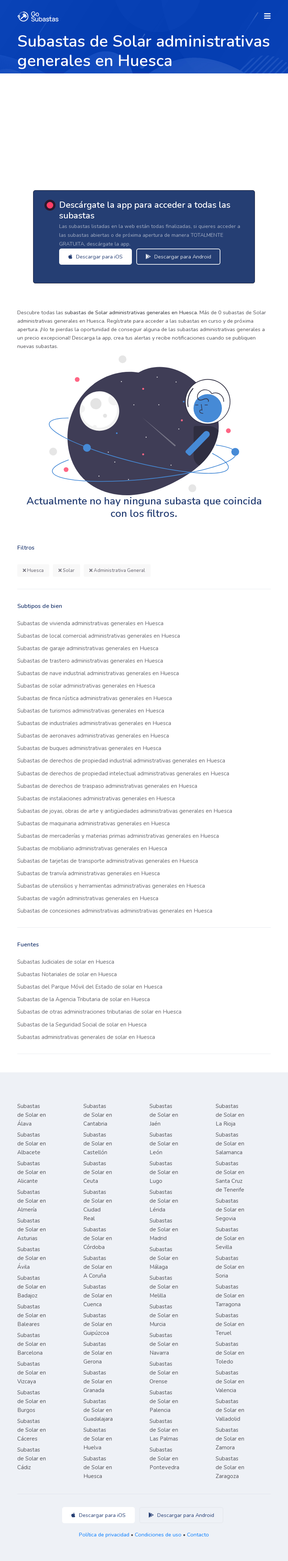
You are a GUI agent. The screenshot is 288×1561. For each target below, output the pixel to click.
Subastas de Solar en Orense (164, 1372)
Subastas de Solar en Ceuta (97, 1172)
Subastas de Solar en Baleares (31, 1315)
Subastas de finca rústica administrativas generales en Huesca (94, 698)
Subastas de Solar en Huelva (97, 1438)
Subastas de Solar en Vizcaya (31, 1372)
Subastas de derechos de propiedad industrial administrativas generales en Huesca (121, 760)
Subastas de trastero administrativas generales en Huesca (90, 660)
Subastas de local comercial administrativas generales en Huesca (98, 636)
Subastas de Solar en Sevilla (230, 1238)
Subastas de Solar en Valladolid (230, 1410)
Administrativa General (117, 570)
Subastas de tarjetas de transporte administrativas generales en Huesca (107, 861)
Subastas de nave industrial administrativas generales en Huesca (98, 673)
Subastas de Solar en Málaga (164, 1258)
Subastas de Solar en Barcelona (31, 1344)
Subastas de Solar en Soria (230, 1266)
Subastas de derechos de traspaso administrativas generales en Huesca (107, 786)
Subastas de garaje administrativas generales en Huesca (87, 648)
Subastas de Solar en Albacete (31, 1143)
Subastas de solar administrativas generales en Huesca (86, 685)
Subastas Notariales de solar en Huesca (67, 974)
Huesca (33, 570)
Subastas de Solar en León (164, 1143)
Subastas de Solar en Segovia (230, 1209)
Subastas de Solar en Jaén (164, 1114)
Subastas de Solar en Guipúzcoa (97, 1324)
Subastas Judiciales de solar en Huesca (65, 962)
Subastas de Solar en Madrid (164, 1229)
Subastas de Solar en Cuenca (97, 1295)
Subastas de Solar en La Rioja (230, 1114)
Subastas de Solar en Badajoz (31, 1286)
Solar (66, 570)
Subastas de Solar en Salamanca (230, 1143)
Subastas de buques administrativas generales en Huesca (89, 748)
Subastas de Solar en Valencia (230, 1381)
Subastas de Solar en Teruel (230, 1324)
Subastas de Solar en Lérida (164, 1200)
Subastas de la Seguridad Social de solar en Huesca (82, 1024)
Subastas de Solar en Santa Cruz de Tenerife (230, 1177)
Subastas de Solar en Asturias (31, 1229)
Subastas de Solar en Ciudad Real (97, 1205)
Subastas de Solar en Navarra (164, 1344)
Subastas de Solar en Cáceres (31, 1429)
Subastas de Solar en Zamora (230, 1438)
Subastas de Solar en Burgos (31, 1401)
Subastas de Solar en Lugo (164, 1172)
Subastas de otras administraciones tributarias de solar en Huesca (99, 1011)
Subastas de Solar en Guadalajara (98, 1410)
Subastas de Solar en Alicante (31, 1172)
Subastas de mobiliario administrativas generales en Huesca (92, 848)
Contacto (198, 1534)
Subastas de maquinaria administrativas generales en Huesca (93, 823)
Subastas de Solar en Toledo (230, 1352)
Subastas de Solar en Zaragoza (230, 1467)
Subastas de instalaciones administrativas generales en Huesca (96, 798)
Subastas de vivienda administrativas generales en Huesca (90, 623)
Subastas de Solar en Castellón (97, 1143)
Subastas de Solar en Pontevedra (164, 1458)
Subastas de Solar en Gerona (97, 1352)
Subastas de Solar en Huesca (97, 1467)
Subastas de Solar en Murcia (164, 1315)
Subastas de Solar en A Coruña (97, 1266)
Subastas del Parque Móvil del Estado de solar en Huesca (89, 986)
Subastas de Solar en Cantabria (97, 1114)
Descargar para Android (178, 256)
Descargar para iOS (95, 256)
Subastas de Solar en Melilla (164, 1286)
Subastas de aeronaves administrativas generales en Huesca (93, 735)
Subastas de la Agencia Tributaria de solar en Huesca (83, 999)
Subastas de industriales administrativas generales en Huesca (94, 723)
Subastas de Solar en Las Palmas (164, 1429)
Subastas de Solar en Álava (31, 1114)
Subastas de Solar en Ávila (31, 1258)
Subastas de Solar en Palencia (164, 1401)
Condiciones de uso (158, 1534)
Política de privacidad (104, 1534)
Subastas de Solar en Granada (97, 1381)
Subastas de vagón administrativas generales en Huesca (87, 898)
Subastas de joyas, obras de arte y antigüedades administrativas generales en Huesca (124, 811)
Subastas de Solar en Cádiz (31, 1458)
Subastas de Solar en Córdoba (97, 1238)
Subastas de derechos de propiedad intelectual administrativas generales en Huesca (123, 773)
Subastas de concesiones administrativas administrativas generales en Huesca (114, 910)
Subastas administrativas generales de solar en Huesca (86, 1037)
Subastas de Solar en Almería (31, 1200)
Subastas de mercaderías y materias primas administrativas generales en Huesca (118, 836)
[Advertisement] (144, 128)
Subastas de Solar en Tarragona (230, 1295)
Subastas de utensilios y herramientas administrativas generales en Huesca (111, 886)
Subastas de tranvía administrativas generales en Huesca (88, 873)
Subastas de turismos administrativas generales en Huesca (90, 710)
